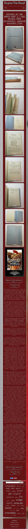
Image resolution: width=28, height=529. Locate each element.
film (21, 496)
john (22, 508)
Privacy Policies (14, 524)
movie (8, 507)
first (14, 510)
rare (12, 488)
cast (22, 488)
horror (18, 488)
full (9, 494)
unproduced (10, 497)
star (14, 508)
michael (8, 500)
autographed (10, 486)
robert (13, 500)
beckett (20, 491)
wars (23, 513)
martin (18, 486)
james (16, 497)
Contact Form (14, 522)
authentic (8, 505)
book (8, 491)
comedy (13, 491)
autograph (18, 503)
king (22, 505)
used (18, 513)
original (17, 493)
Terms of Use (14, 526)
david (11, 510)
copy (23, 486)
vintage (13, 505)
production (17, 508)
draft (7, 488)
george (18, 505)
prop (14, 515)
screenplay (10, 512)
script (19, 499)
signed (9, 503)
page (17, 510)
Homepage (14, 520)
